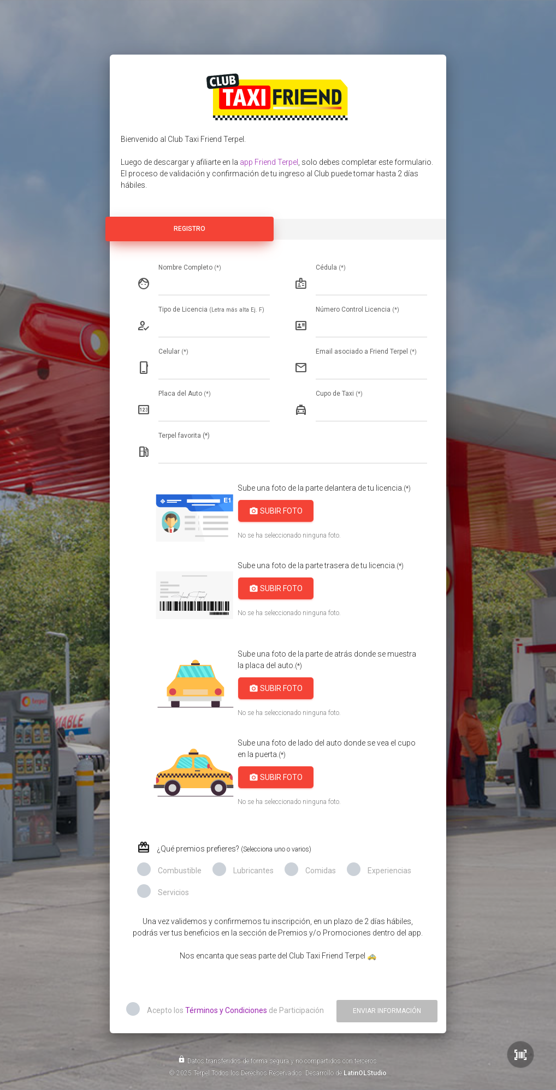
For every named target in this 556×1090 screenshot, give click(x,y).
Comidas (320, 870)
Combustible (180, 870)
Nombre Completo (189, 267)
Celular (173, 351)
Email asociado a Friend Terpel (366, 351)
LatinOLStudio (365, 1073)
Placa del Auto (184, 393)
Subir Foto (276, 511)
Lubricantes (253, 870)
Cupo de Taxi (339, 393)
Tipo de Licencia (211, 309)
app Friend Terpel (269, 162)
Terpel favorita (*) (184, 435)
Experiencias (389, 870)
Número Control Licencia (357, 309)
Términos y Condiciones (226, 1010)
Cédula (331, 267)
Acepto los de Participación (235, 1010)
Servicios (173, 892)
